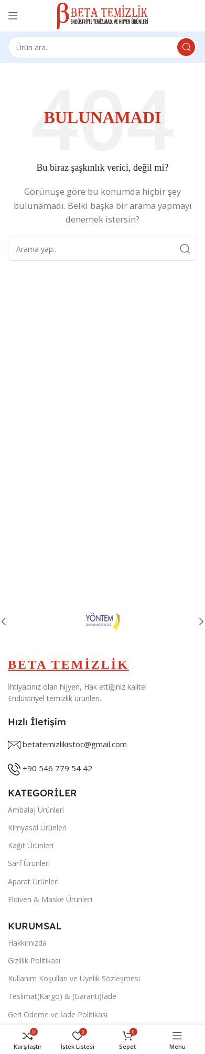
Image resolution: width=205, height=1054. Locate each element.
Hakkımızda (27, 943)
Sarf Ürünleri (29, 863)
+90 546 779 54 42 (57, 768)
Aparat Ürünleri (33, 881)
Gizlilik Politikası (34, 961)
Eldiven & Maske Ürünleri (50, 899)
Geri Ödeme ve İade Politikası (57, 1014)
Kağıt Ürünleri (30, 845)
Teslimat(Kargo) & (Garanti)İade (62, 996)
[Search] (102, 47)
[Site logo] (102, 14)
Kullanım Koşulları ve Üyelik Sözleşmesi (74, 978)
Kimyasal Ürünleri (37, 828)
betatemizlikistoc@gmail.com (75, 744)
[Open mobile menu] (13, 15)
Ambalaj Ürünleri (36, 810)
